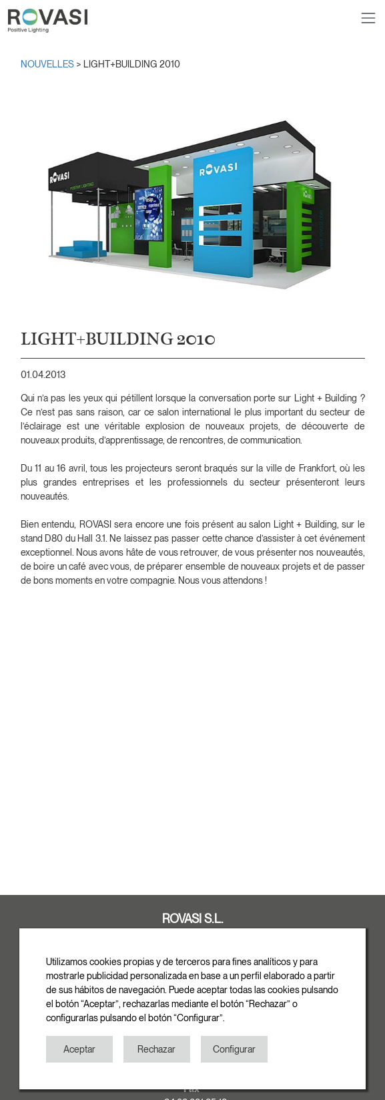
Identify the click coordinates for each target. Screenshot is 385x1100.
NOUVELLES (48, 64)
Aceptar (79, 1049)
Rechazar (156, 1049)
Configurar (234, 1049)
